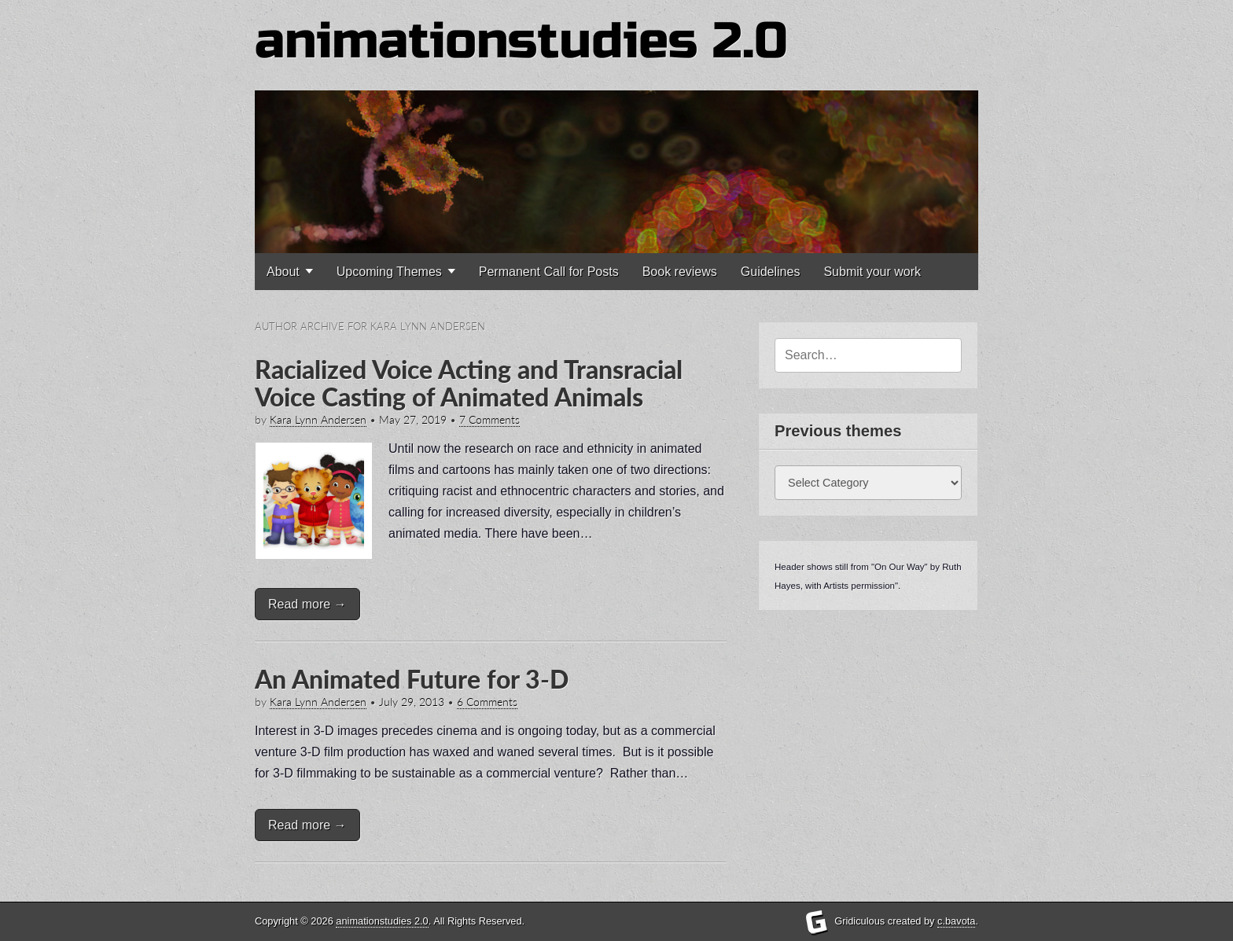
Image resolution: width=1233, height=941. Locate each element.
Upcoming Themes (389, 271)
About (283, 271)
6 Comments (487, 702)
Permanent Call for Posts (549, 271)
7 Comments (489, 420)
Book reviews (679, 271)
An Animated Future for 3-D (412, 678)
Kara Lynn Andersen (318, 420)
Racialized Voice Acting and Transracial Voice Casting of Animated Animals (469, 383)
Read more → (307, 604)
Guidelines (771, 271)
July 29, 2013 (411, 702)
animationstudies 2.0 (521, 41)
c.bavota (956, 921)
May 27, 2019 (413, 420)
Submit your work (872, 271)
